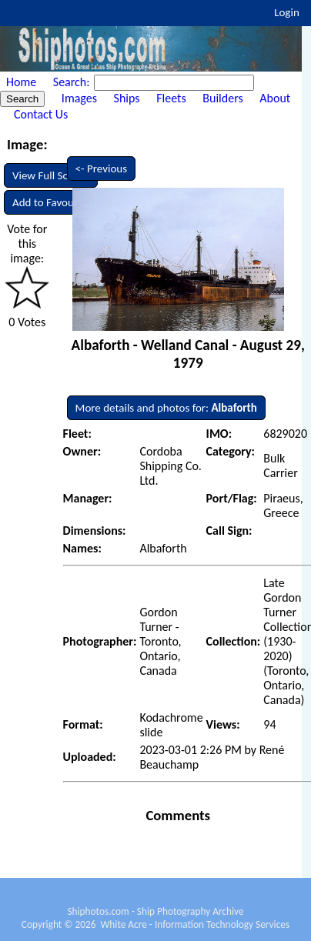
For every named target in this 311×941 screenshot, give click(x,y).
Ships (127, 98)
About (274, 98)
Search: (72, 82)
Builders (222, 98)
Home (21, 82)
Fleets (171, 98)
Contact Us (41, 114)
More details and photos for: (166, 408)
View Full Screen (50, 175)
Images (79, 98)
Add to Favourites (53, 202)
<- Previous (101, 168)
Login (286, 12)
